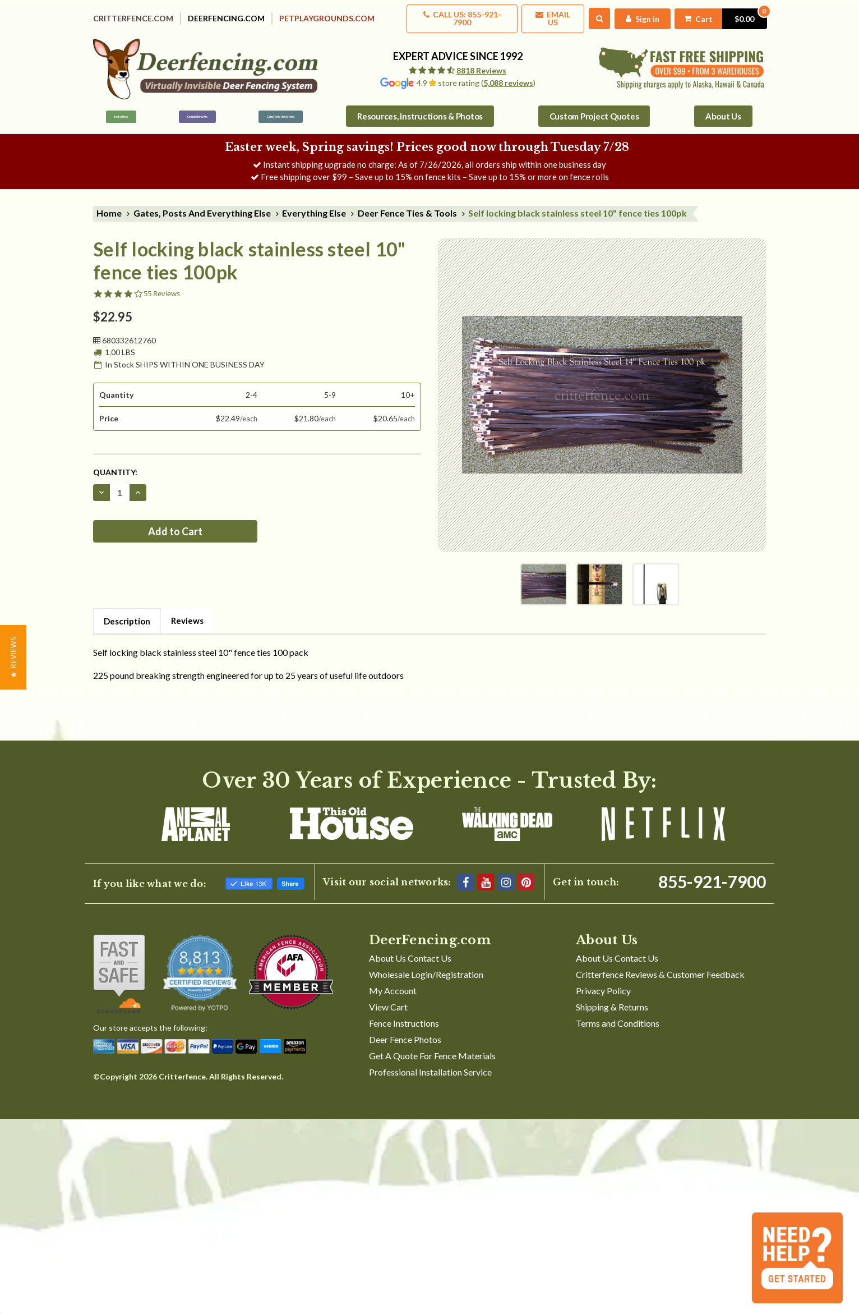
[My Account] (638, 15)
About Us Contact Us (410, 950)
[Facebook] (465, 874)
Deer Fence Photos (405, 1032)
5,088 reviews (508, 75)
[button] (13, 657)
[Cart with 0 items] (718, 14)
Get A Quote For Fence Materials (432, 1048)
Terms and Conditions (617, 1015)
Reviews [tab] (187, 613)
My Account (393, 983)
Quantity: (115, 465)
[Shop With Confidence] (119, 966)
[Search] (595, 15)
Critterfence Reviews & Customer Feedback (660, 967)
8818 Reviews (481, 63)
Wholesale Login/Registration (426, 967)
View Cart (388, 999)
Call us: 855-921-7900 (454, 15)
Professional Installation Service (430, 1064)
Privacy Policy (603, 983)
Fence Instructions (404, 1015)
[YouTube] (485, 874)
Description (127, 614)
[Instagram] (505, 874)
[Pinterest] (526, 874)
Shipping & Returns (612, 999)
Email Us (547, 15)
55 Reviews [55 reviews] (162, 286)
